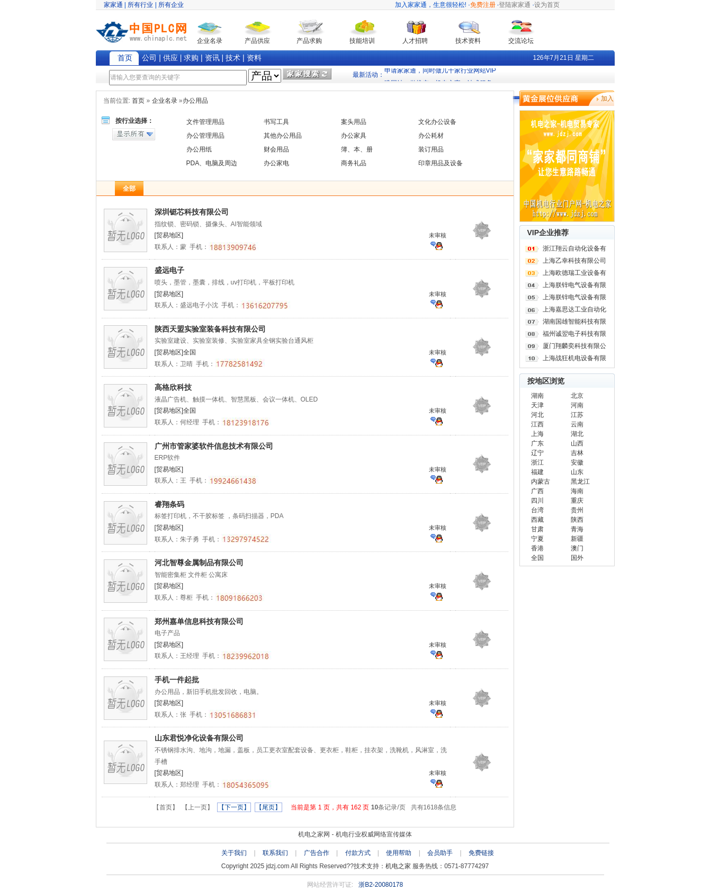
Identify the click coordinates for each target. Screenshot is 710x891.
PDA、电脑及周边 (212, 163)
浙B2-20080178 (380, 884)
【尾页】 (268, 807)
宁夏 (537, 538)
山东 (577, 472)
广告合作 (316, 853)
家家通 (113, 4)
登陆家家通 (515, 4)
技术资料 (468, 40)
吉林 (577, 453)
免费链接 (481, 853)
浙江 (537, 462)
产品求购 (309, 40)
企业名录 (209, 40)
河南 (577, 405)
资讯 (212, 58)
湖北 (577, 434)
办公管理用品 (205, 135)
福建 (537, 472)
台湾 (537, 510)
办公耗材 (431, 135)
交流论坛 (521, 40)
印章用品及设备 (440, 163)
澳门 (577, 548)
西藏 (537, 519)
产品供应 (257, 40)
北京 (577, 395)
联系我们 (275, 853)
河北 (537, 414)
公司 (149, 58)
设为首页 (547, 4)
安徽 (577, 462)
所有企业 (171, 4)
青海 (577, 529)
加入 (607, 98)
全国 (537, 558)
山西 (577, 443)
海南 (577, 491)
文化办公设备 (437, 122)
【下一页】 (234, 807)
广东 (537, 443)
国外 (577, 558)
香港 (537, 548)
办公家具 (353, 135)
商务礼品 (353, 163)
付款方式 (358, 853)
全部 (129, 188)
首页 (125, 58)
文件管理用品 (205, 122)
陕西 (577, 519)
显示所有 (133, 134)
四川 (537, 500)
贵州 (577, 510)
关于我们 (234, 853)
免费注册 (483, 4)
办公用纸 (199, 149)
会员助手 (440, 853)
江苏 (577, 414)
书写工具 (276, 122)
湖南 (537, 395)
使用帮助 (398, 853)
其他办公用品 (283, 135)
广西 (537, 491)
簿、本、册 (357, 149)
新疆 (577, 538)
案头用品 (353, 122)
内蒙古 (540, 481)
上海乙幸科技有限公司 (574, 260)
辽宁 (537, 453)
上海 (537, 434)
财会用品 (276, 149)
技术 (233, 58)
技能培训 (362, 40)
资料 (254, 58)
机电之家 (398, 866)
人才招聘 (415, 40)
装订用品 (431, 149)
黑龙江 (580, 481)
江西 (537, 424)
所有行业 (140, 4)
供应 (170, 58)
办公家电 (276, 163)
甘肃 (537, 529)
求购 (191, 58)
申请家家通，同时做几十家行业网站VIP (440, 74)
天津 (537, 405)
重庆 (577, 500)
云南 (577, 424)
